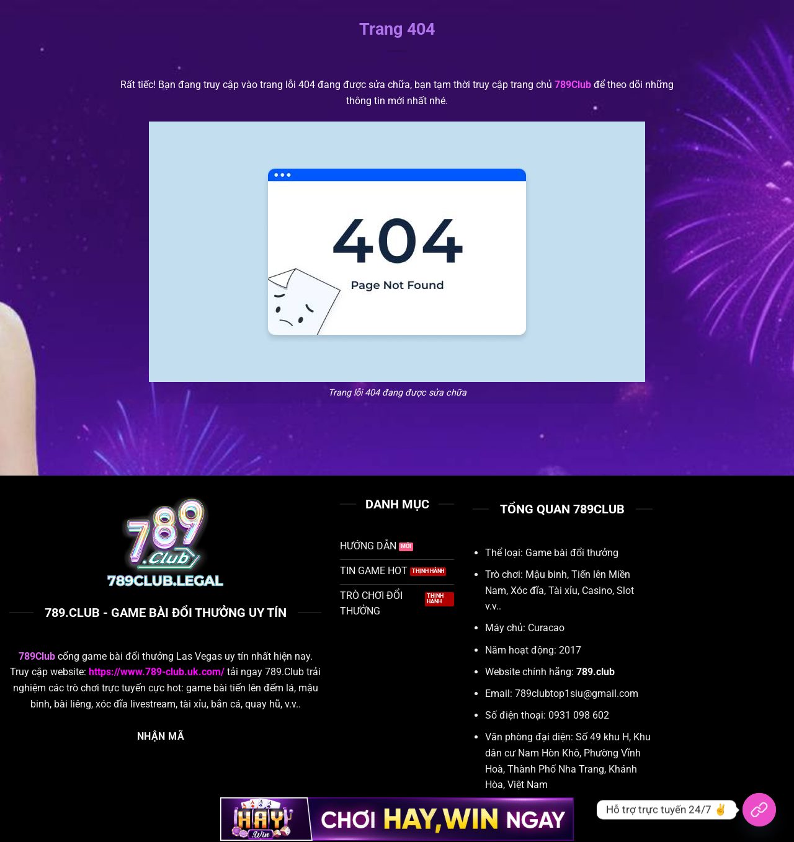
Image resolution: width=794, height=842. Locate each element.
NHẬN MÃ (160, 736)
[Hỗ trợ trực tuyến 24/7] (759, 809)
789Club (573, 85)
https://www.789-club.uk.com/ (157, 672)
